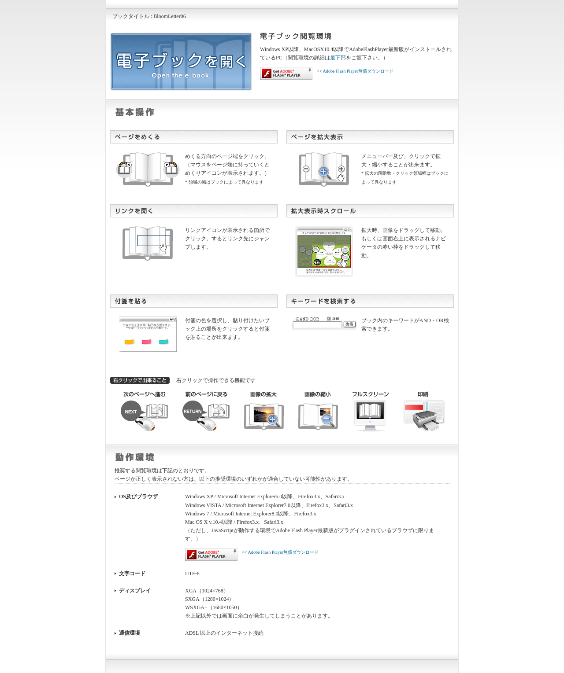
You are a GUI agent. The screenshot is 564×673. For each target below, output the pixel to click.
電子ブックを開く (181, 62)
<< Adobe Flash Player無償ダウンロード (326, 73)
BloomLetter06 (169, 16)
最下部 (338, 58)
